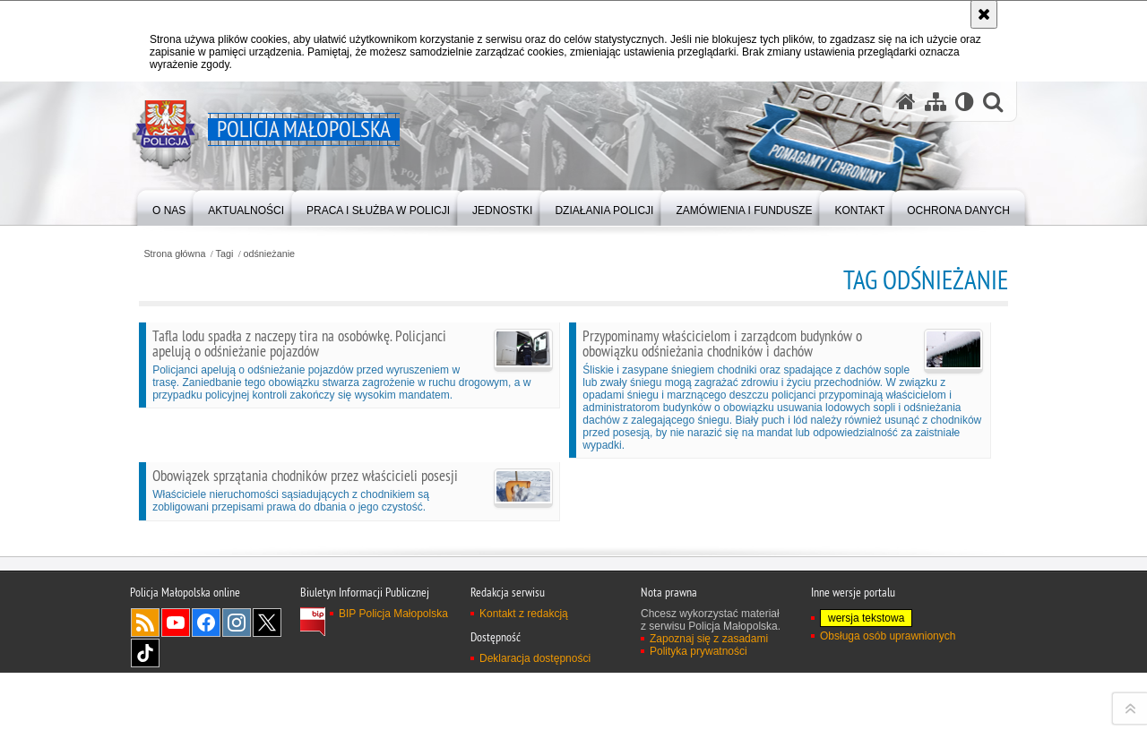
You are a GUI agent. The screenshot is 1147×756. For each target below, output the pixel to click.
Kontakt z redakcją (523, 735)
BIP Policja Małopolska (393, 735)
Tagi (225, 254)
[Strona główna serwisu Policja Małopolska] (906, 101)
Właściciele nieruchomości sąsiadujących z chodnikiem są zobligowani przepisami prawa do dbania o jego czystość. (352, 489)
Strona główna (174, 254)
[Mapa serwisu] (935, 101)
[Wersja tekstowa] (964, 101)
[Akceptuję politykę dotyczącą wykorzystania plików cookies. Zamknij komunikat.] (983, 14)
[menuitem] (169, 206)
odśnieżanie (269, 254)
